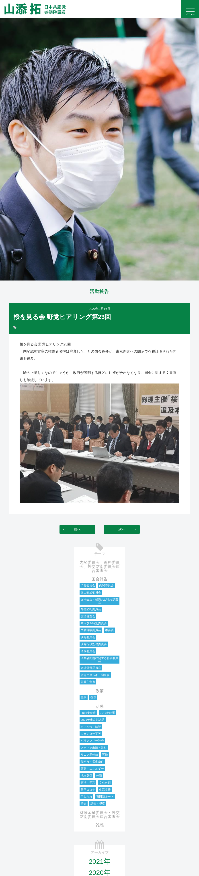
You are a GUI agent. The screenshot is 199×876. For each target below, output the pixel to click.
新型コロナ (88, 789)
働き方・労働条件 (92, 761)
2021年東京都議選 (93, 720)
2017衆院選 (107, 713)
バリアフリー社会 (92, 741)
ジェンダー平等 (91, 733)
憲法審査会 (88, 616)
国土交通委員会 (91, 592)
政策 (100, 691)
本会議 (109, 630)
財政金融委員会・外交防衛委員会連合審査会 (100, 814)
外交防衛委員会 (91, 609)
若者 (83, 803)
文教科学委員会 (91, 630)
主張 (83, 697)
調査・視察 (97, 803)
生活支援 (105, 789)
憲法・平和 (88, 782)
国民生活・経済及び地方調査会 (99, 601)
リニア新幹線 (89, 754)
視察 (93, 697)
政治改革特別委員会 (94, 623)
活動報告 (99, 291)
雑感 (100, 825)
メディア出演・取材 (94, 747)
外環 (99, 775)
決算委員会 (88, 637)
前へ (77, 529)
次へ (121, 529)
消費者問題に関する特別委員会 (99, 659)
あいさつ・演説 (91, 727)
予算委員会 (88, 585)
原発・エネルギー (92, 768)
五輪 (105, 754)
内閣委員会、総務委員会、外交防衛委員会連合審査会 (100, 566)
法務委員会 (88, 651)
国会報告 (100, 579)
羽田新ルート (105, 796)
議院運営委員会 (91, 668)
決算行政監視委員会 (94, 644)
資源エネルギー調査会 (95, 675)
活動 (100, 706)
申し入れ (86, 796)
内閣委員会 (106, 585)
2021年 (99, 861)
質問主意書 (88, 682)
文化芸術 (105, 782)
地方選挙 (86, 775)
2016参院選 (88, 713)
